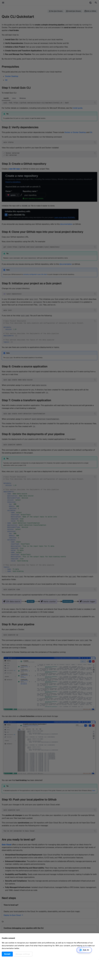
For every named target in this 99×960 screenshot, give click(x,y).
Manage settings (23, 954)
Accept (7, 954)
